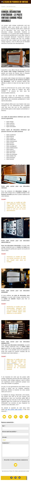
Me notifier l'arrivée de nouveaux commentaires (16, 460)
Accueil (3, 6)
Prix (13, 471)
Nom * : (4, 426)
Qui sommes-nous (11, 6)
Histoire (16, 471)
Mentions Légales (19, 487)
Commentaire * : (6, 443)
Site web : (4, 437)
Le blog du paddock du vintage (15, 1)
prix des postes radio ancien (13, 409)
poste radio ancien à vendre (24, 471)
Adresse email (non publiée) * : (9, 431)
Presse (11, 471)
